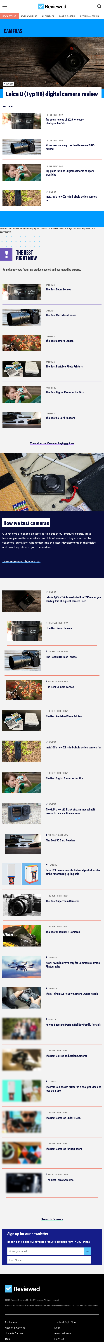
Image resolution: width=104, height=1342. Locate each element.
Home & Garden (67, 16)
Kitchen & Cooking (89, 16)
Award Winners (29, 16)
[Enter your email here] (45, 1251)
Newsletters (9, 16)
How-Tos (59, 1338)
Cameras (50, 285)
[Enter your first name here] (49, 1260)
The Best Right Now (65, 1322)
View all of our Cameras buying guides (52, 443)
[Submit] (87, 1251)
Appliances (48, 16)
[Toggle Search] (99, 6)
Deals (57, 1327)
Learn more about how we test (21, 561)
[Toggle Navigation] (4, 6)
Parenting (51, 387)
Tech (7, 1338)
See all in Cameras (52, 1219)
